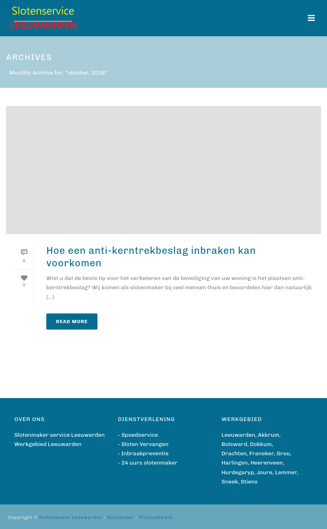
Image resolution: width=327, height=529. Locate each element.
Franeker (261, 453)
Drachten (233, 453)
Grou (283, 453)
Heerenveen (266, 462)
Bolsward (234, 444)
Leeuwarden (238, 434)
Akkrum (268, 434)
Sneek (229, 481)
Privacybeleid (156, 517)
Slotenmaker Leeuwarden (70, 517)
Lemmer (286, 472)
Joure (264, 472)
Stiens (249, 481)
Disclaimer (120, 517)
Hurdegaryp (237, 472)
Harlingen (234, 462)
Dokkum (261, 444)
